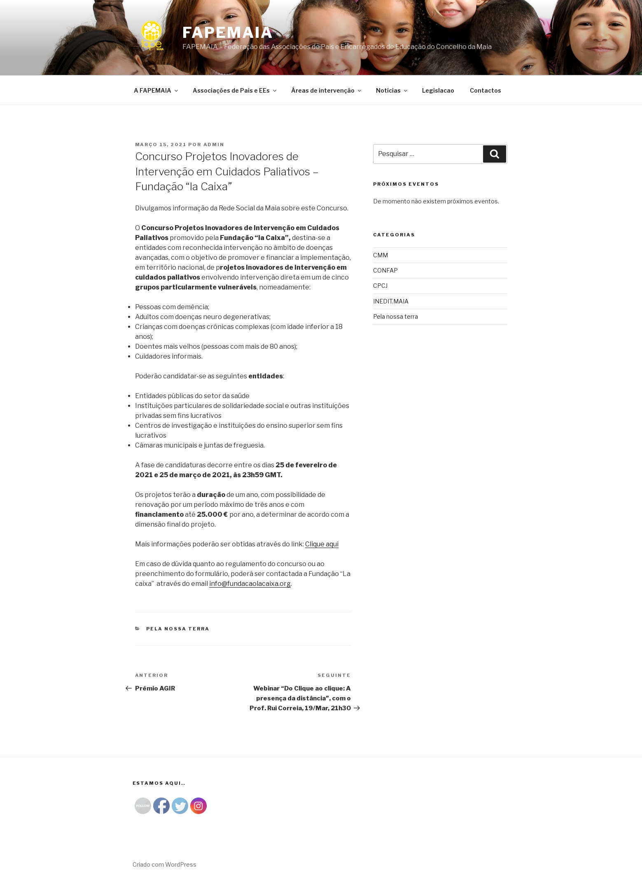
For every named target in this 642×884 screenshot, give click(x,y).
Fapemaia (227, 32)
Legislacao (438, 90)
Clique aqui (322, 544)
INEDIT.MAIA (391, 301)
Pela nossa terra (178, 629)
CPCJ (380, 285)
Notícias (392, 90)
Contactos (485, 90)
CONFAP (385, 270)
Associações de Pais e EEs (235, 90)
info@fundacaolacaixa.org (250, 584)
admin (214, 144)
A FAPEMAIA (156, 90)
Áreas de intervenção (326, 90)
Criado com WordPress (164, 864)
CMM (380, 255)
